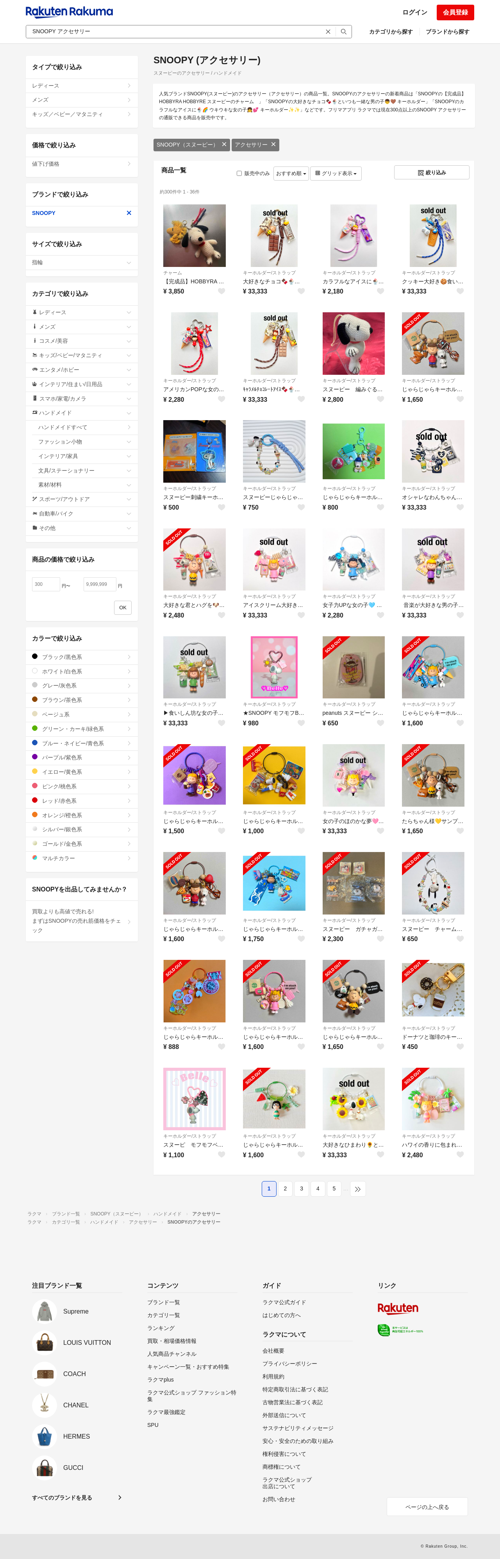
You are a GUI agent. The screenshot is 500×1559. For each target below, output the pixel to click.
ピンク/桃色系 (82, 786)
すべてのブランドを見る (62, 1498)
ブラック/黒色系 (82, 656)
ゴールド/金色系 (82, 843)
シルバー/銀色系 (82, 829)
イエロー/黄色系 (82, 771)
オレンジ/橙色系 (82, 815)
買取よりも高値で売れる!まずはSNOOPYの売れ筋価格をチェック (82, 920)
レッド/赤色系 (82, 800)
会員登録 (455, 12)
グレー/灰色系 (82, 685)
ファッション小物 (85, 442)
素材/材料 (85, 484)
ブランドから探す (448, 32)
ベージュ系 (82, 714)
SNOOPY (82, 213)
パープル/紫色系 (82, 757)
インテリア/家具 (85, 456)
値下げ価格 (82, 164)
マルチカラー (82, 858)
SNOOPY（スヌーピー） (192, 144)
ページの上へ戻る (427, 1507)
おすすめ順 (291, 173)
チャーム (172, 273)
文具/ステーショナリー (85, 470)
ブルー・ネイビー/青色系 (82, 743)
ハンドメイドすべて (85, 427)
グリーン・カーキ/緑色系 (82, 728)
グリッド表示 (336, 173)
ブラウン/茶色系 (82, 699)
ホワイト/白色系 (82, 671)
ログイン (414, 12)
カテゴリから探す (391, 32)
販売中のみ (253, 173)
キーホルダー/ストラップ (269, 273)
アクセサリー (255, 144)
